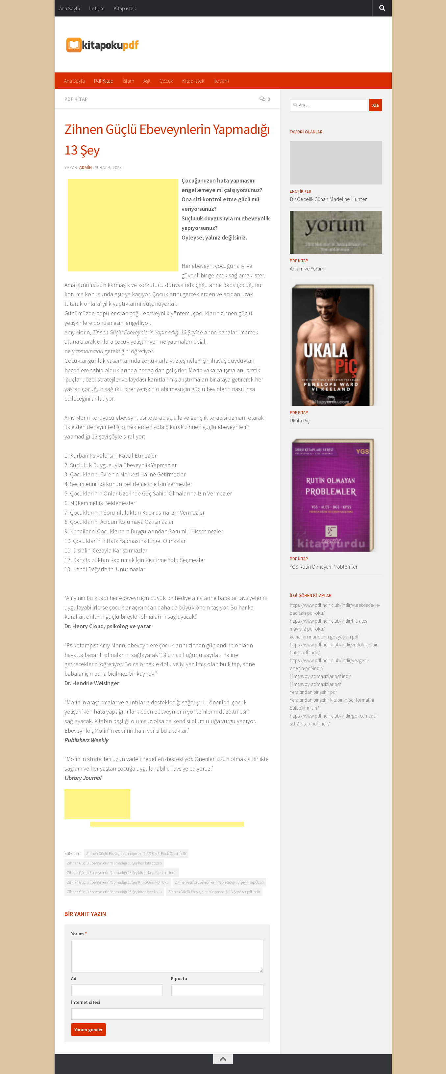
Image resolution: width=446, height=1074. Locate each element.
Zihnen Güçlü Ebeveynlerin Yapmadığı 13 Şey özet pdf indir (214, 891)
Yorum (79, 934)
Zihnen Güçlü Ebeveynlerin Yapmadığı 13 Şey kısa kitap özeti (114, 863)
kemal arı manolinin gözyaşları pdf (324, 637)
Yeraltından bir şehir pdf (313, 692)
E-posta (179, 978)
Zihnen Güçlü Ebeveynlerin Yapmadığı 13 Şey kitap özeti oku (114, 891)
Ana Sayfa (69, 8)
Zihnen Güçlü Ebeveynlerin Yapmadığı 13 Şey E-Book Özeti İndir (136, 853)
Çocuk (166, 80)
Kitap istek (125, 8)
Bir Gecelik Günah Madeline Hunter (328, 199)
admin (85, 167)
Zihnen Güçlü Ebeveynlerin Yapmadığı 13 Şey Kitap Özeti (219, 882)
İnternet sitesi (85, 1002)
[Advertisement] (123, 225)
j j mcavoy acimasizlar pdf (315, 684)
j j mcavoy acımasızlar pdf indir (320, 676)
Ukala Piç (300, 420)
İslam (128, 80)
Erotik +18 (300, 191)
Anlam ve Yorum (307, 268)
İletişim (97, 8)
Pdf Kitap (103, 80)
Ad (73, 978)
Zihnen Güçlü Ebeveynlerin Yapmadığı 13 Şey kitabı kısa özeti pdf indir (122, 872)
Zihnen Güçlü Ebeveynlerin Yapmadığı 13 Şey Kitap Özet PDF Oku (118, 882)
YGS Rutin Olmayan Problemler (324, 566)
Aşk (146, 80)
